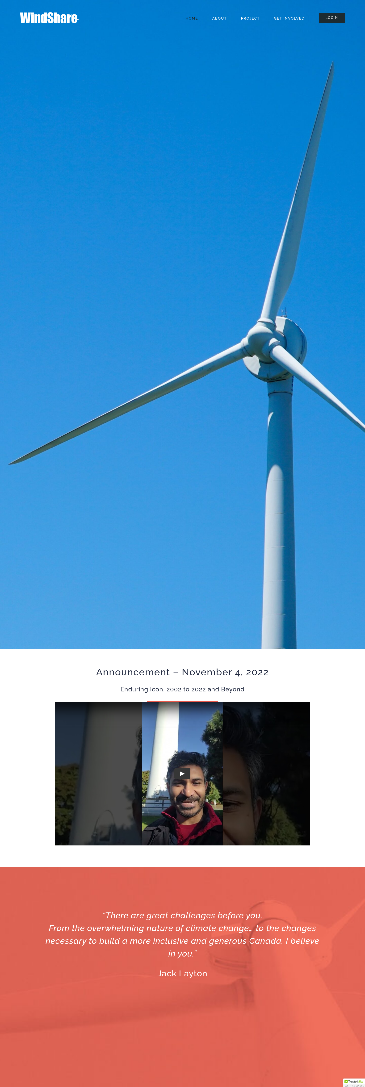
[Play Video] (182, 773)
